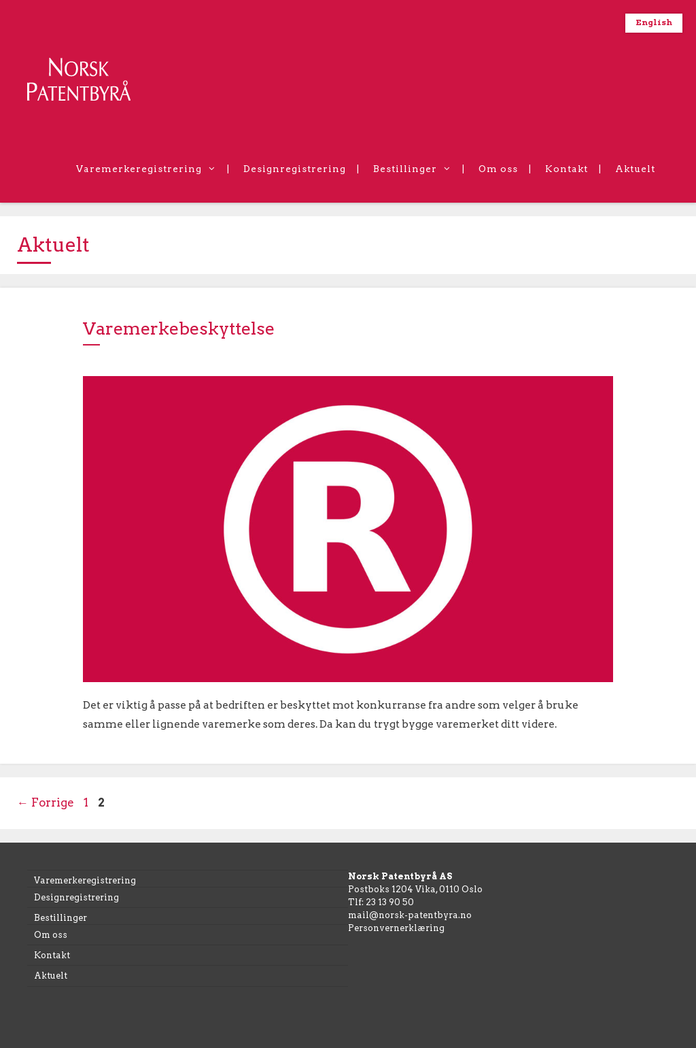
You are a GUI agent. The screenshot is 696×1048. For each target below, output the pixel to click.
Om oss (498, 168)
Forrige (45, 802)
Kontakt (566, 168)
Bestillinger (419, 168)
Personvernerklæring (396, 928)
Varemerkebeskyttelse (179, 328)
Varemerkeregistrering (153, 168)
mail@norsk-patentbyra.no (410, 915)
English (654, 22)
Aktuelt (635, 168)
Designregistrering (294, 168)
